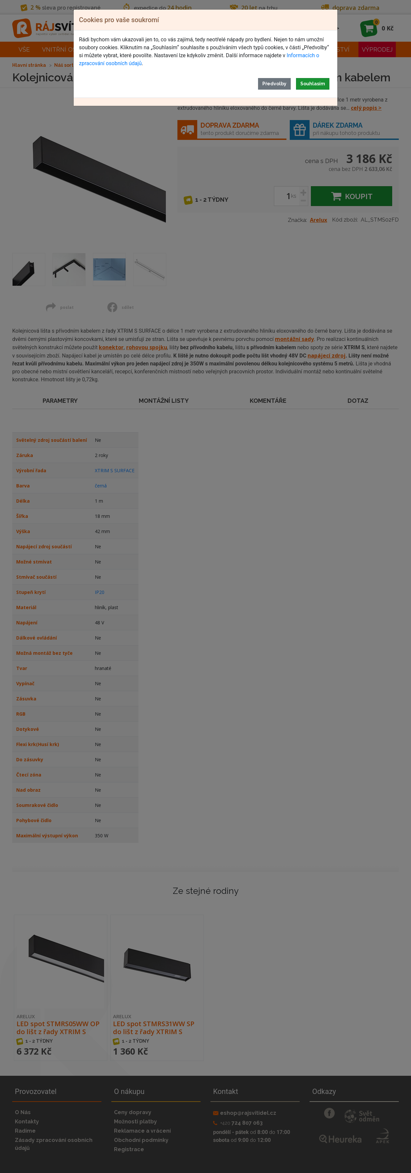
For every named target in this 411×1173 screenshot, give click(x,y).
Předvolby (274, 83)
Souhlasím (312, 83)
